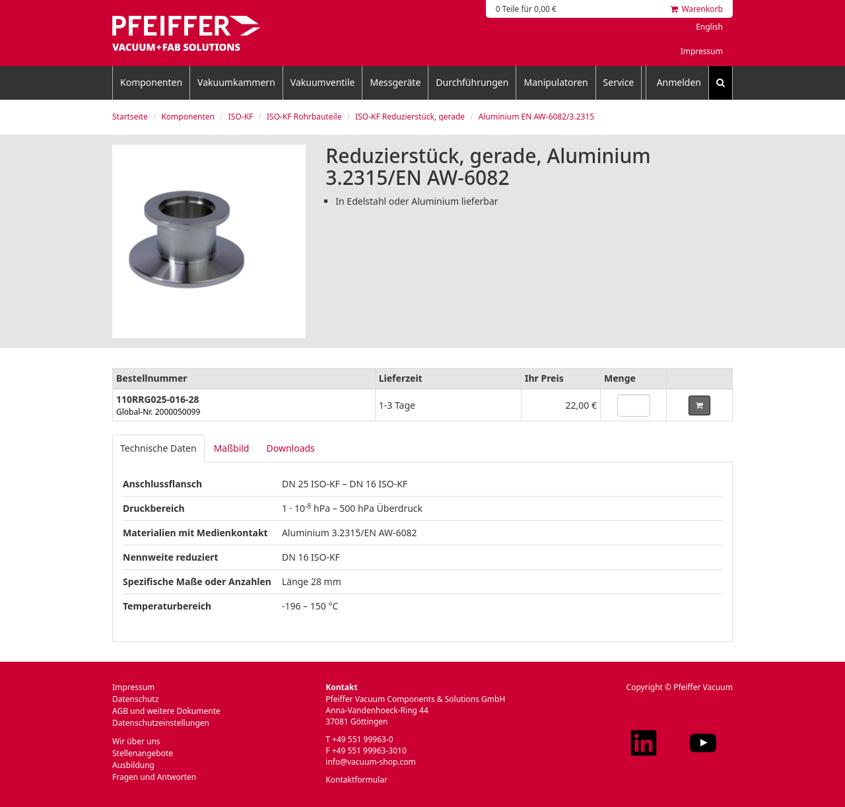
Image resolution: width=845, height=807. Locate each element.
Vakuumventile (322, 82)
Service (618, 82)
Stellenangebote (142, 753)
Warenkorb (697, 9)
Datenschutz (135, 699)
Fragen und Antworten (154, 777)
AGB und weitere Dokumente (166, 711)
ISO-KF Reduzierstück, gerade (410, 116)
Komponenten (151, 82)
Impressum (702, 51)
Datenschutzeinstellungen (160, 722)
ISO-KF (241, 116)
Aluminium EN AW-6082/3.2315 (536, 116)
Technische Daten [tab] (158, 448)
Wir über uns (136, 741)
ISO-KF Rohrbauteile (304, 116)
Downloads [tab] (290, 448)
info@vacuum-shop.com (370, 761)
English (709, 26)
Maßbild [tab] (232, 448)
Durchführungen (472, 82)
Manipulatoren (556, 82)
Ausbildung (133, 765)
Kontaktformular (356, 779)
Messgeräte (395, 82)
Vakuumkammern (236, 82)
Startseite (130, 116)
